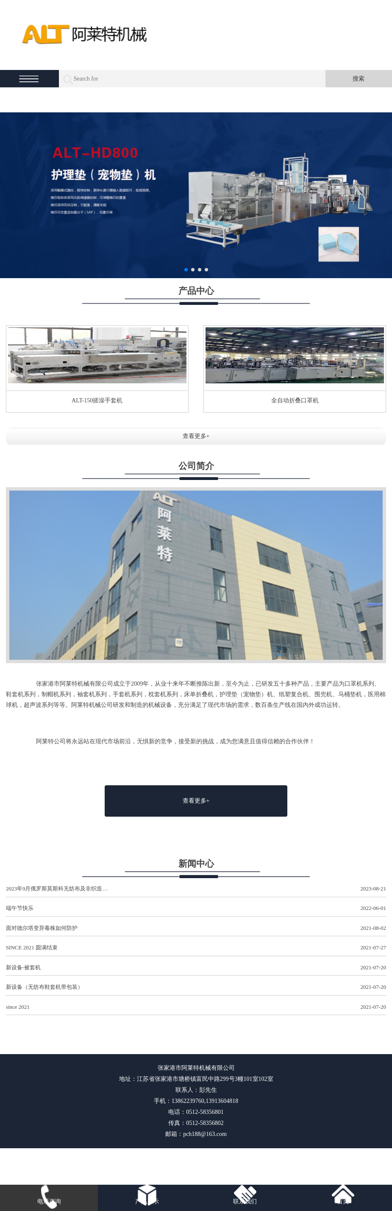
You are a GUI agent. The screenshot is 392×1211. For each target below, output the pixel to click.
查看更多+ (196, 436)
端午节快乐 (196, 908)
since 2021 (196, 1007)
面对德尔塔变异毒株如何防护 (196, 928)
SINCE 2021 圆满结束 (196, 948)
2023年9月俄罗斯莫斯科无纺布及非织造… (196, 889)
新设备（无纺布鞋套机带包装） (196, 987)
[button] (186, 269)
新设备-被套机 (196, 968)
